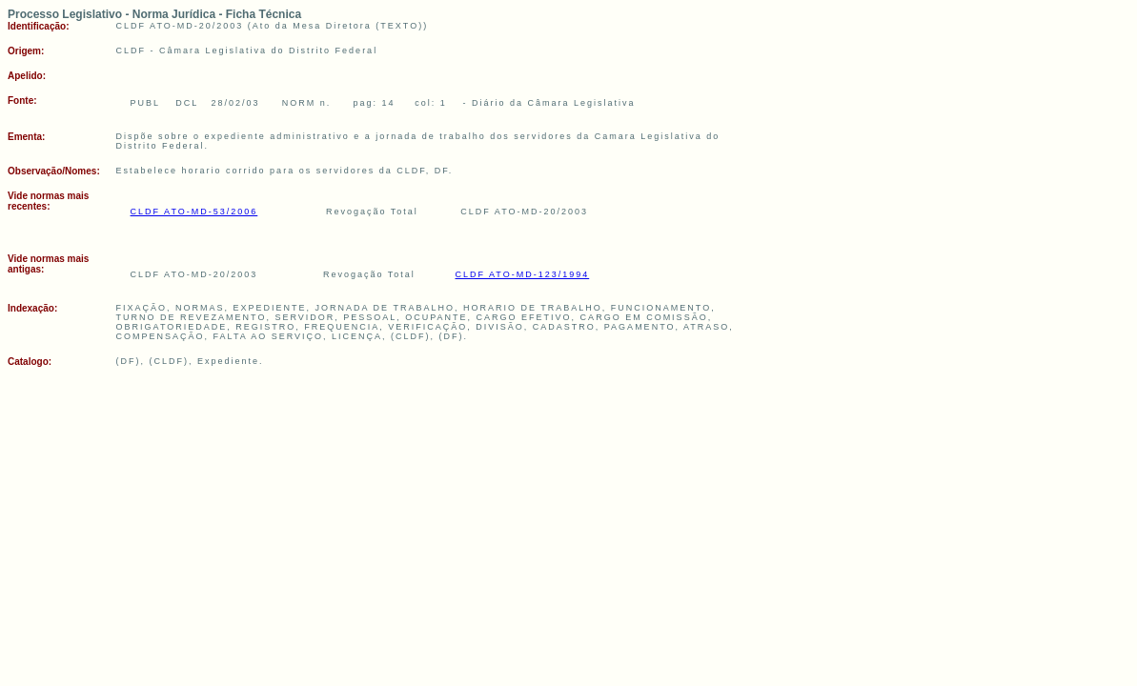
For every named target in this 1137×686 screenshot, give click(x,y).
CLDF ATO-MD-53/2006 (194, 211)
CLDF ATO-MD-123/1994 (522, 274)
